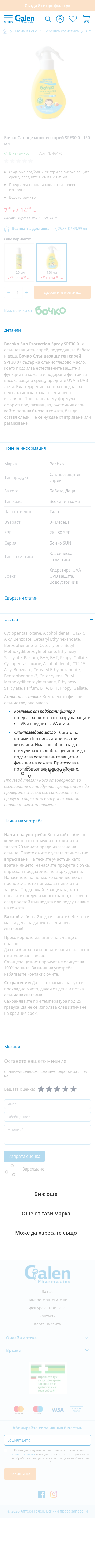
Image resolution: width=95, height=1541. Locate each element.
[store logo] (24, 18)
